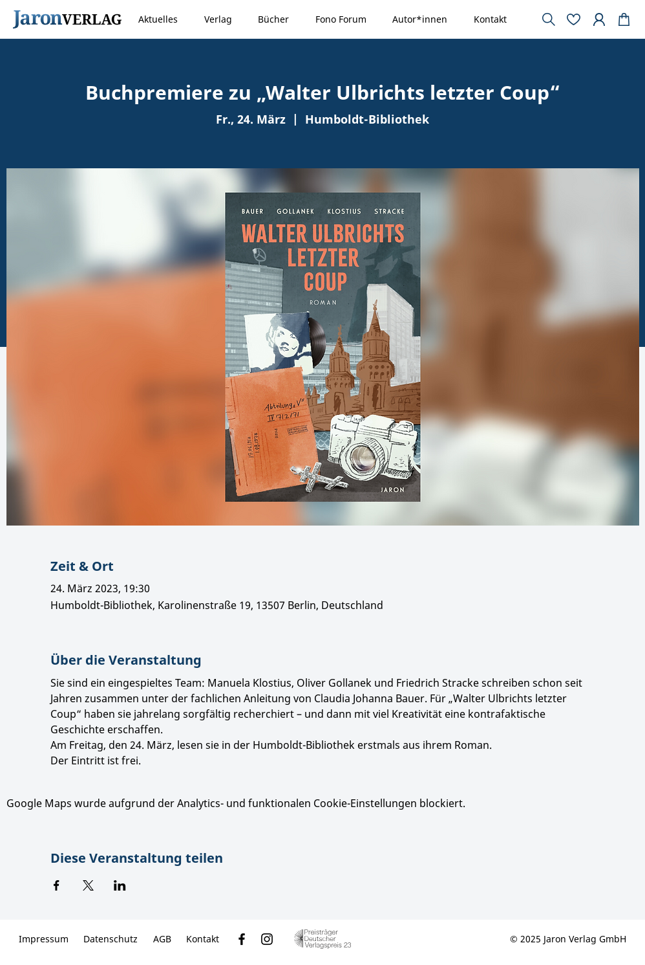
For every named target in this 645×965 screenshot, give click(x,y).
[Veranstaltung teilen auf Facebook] (56, 885)
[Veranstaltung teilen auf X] (88, 885)
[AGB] (162, 939)
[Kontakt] (202, 939)
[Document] (624, 19)
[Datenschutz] (110, 939)
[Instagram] (267, 939)
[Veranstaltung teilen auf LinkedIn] (120, 885)
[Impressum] (44, 939)
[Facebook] (241, 939)
